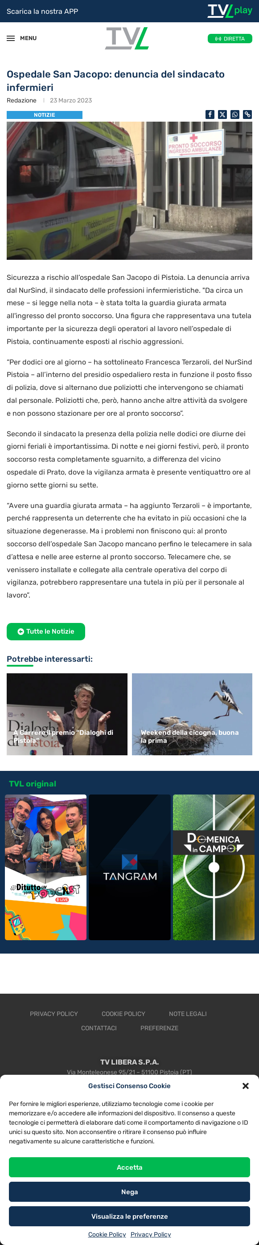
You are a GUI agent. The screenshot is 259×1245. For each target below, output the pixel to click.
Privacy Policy (151, 1234)
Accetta (130, 1167)
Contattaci (99, 1028)
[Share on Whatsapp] (234, 114)
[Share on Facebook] (210, 114)
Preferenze (159, 1028)
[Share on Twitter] (222, 114)
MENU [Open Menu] (24, 38)
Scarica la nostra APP (42, 11)
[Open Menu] (11, 38)
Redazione (22, 100)
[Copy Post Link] (247, 114)
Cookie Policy (107, 1234)
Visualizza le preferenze (129, 1216)
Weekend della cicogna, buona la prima (190, 737)
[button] (245, 1085)
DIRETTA (234, 39)
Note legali (188, 1014)
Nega (129, 1192)
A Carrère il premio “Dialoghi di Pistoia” (63, 737)
